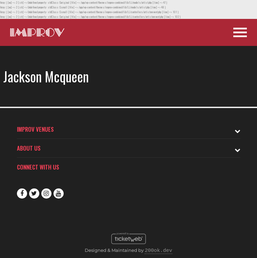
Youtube (58, 193)
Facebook (22, 193)
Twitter (34, 193)
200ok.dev (158, 251)
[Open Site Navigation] (240, 32)
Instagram (46, 193)
